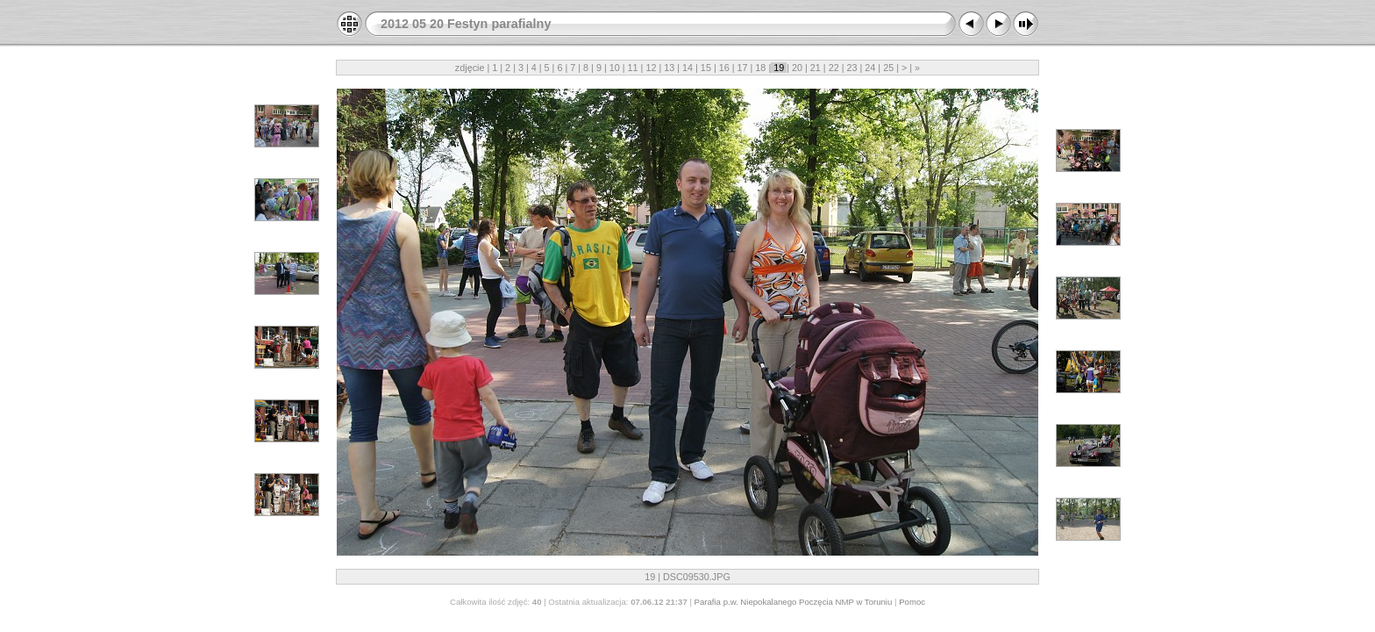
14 (687, 67)
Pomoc (912, 602)
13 (669, 67)
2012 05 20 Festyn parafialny (466, 24)
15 (706, 67)
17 (743, 67)
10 (615, 67)
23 (852, 67)
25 (888, 67)
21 (815, 67)
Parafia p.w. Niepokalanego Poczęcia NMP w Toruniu (794, 602)
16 (724, 67)
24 (870, 67)
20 (797, 67)
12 (651, 67)
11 (633, 67)
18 (760, 67)
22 (834, 67)
